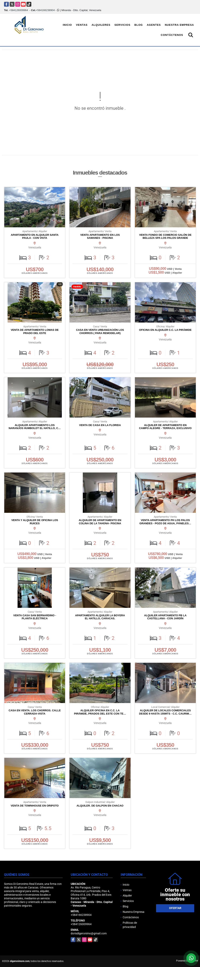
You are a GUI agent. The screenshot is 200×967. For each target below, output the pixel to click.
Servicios (122, 24)
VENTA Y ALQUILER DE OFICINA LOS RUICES (34, 522)
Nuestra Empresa (179, 24)
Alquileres (101, 24)
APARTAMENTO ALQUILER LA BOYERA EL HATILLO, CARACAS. (100, 617)
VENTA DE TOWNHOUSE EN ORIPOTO (35, 805)
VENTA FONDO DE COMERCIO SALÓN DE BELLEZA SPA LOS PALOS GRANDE (165, 236)
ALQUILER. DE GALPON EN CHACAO (100, 805)
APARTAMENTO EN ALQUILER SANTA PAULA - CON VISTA (35, 236)
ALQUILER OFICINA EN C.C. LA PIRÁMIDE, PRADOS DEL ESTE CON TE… (100, 712)
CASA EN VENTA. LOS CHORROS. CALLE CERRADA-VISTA (35, 712)
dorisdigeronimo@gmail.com (89, 933)
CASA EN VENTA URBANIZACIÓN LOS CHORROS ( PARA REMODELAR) (100, 331)
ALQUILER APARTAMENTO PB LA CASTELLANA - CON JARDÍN (165, 617)
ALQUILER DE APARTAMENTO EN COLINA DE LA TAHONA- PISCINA (100, 522)
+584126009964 (18, 10)
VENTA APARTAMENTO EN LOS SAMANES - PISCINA (100, 236)
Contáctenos (172, 34)
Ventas (82, 24)
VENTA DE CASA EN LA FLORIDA (100, 425)
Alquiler (127, 895)
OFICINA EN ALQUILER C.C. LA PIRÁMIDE (165, 329)
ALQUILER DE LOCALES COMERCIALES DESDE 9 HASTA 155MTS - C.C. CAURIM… (165, 712)
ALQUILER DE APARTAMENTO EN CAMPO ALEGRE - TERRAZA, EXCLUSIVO (165, 427)
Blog (138, 24)
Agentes (154, 24)
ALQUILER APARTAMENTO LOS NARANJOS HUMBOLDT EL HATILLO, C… (35, 427)
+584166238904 (45, 10)
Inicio (67, 24)
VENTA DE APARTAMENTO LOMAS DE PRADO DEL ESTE (35, 331)
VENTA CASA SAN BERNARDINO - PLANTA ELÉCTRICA (34, 617)
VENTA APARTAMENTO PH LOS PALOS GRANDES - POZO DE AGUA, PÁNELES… (165, 522)
